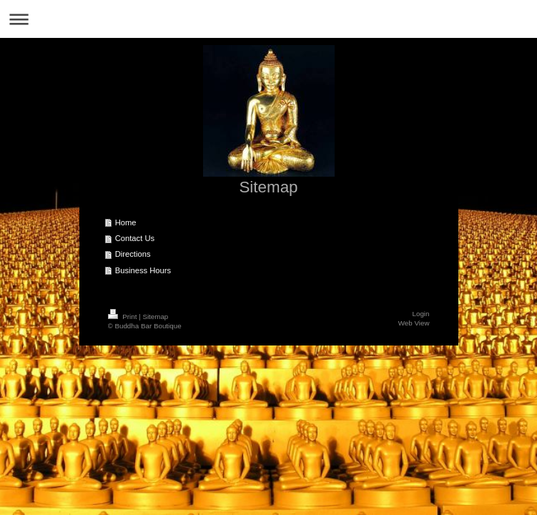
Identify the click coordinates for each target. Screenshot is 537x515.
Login (421, 314)
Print (123, 316)
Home (126, 222)
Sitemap (155, 316)
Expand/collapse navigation (268, 19)
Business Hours (143, 270)
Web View (414, 323)
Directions (133, 254)
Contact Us (134, 238)
